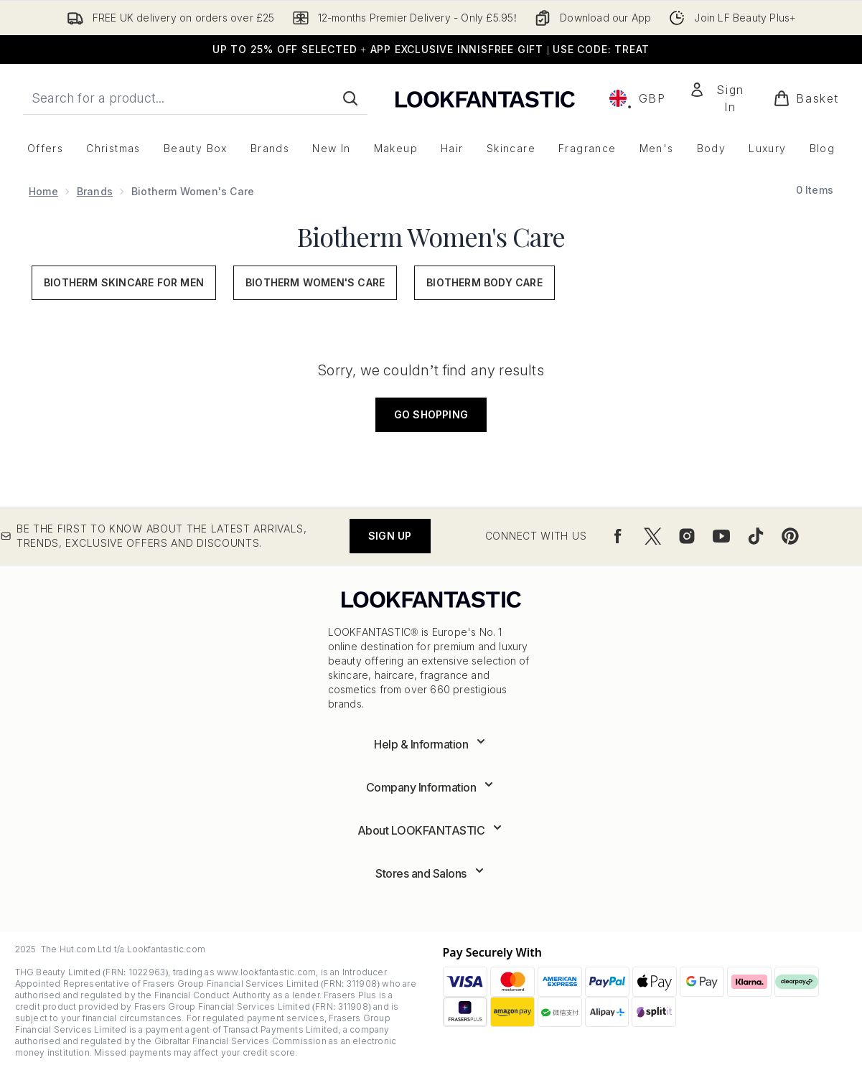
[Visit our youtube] (721, 536)
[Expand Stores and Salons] (431, 873)
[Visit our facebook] (618, 536)
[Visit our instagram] (687, 536)
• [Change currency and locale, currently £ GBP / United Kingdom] (637, 98)
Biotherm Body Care (484, 282)
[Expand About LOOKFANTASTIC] (431, 830)
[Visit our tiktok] (756, 536)
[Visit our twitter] (652, 536)
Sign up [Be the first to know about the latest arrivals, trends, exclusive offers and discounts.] (389, 536)
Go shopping (431, 414)
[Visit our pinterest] (790, 536)
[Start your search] (195, 98)
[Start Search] (350, 98)
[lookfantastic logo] (485, 98)
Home (43, 191)
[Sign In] (719, 98)
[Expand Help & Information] (431, 744)
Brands (95, 191)
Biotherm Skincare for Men (124, 282)
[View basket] (806, 98)
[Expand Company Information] (431, 787)
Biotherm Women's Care (431, 236)
